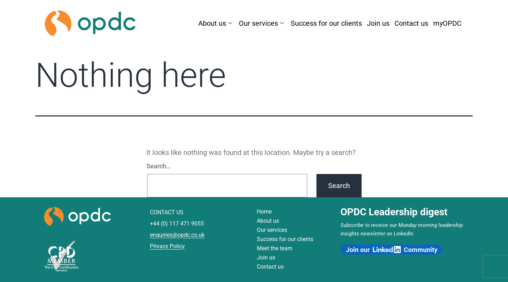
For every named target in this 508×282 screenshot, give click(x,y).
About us (216, 23)
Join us (378, 23)
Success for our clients (326, 23)
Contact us (411, 23)
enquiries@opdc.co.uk (177, 235)
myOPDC (447, 23)
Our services (262, 23)
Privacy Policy (167, 246)
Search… (158, 166)
